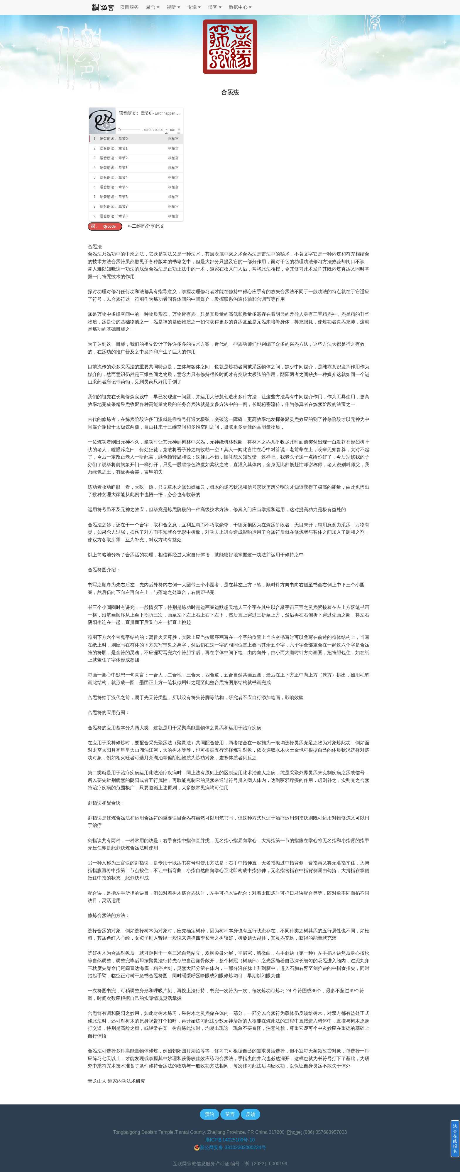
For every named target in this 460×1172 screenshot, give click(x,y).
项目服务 (129, 7)
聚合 (152, 7)
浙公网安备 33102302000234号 (230, 1148)
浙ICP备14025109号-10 (230, 1139)
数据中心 (240, 7)
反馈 (250, 1114)
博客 (214, 7)
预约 (209, 1114)
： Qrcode (105, 226)
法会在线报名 (455, 1138)
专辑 (194, 7)
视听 (173, 7)
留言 (230, 1114)
